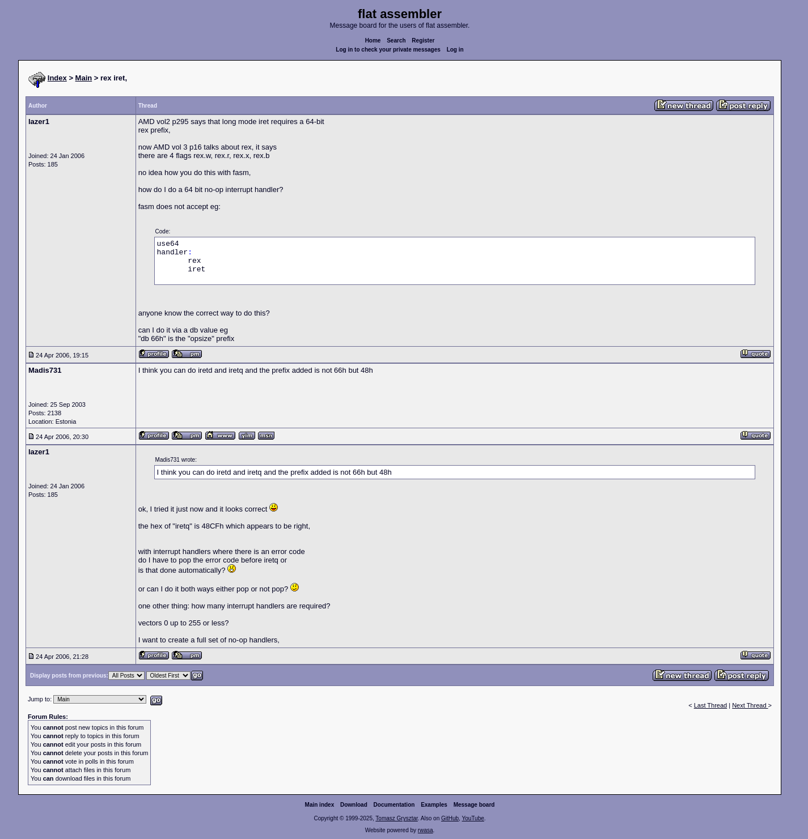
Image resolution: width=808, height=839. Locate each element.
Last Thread (710, 705)
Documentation (394, 805)
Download (353, 805)
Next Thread (750, 705)
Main (83, 78)
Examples (434, 805)
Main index (320, 805)
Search (396, 40)
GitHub (450, 818)
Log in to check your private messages (388, 49)
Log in (455, 49)
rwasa (425, 830)
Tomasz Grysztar (396, 818)
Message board (474, 805)
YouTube (473, 818)
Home (373, 40)
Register (423, 40)
